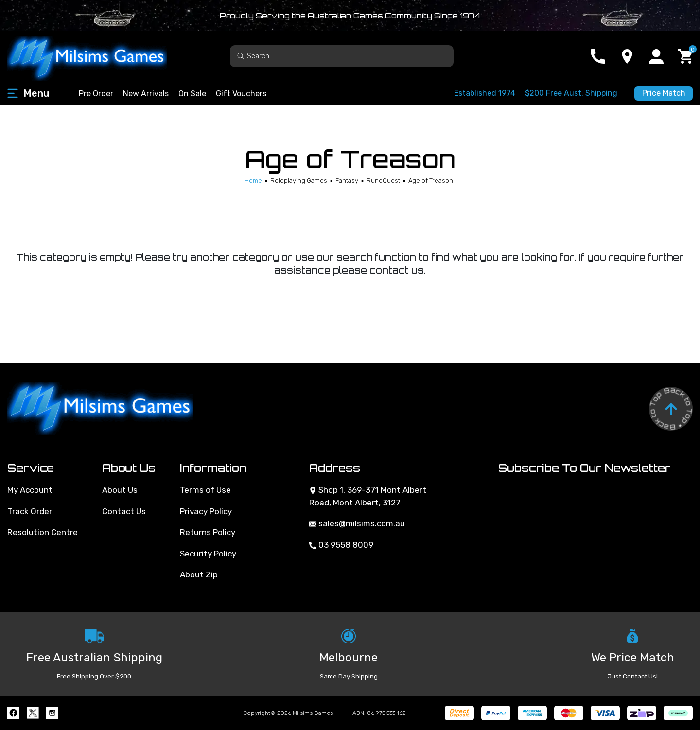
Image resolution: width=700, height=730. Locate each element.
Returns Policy (207, 532)
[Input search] (342, 56)
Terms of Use (205, 490)
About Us (120, 490)
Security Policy (208, 553)
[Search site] (240, 56)
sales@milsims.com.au (357, 523)
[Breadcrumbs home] (253, 180)
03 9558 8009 (341, 545)
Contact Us (124, 511)
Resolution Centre (42, 532)
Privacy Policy (206, 511)
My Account (29, 490)
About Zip (199, 574)
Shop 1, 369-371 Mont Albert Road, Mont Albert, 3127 (367, 496)
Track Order (29, 511)
